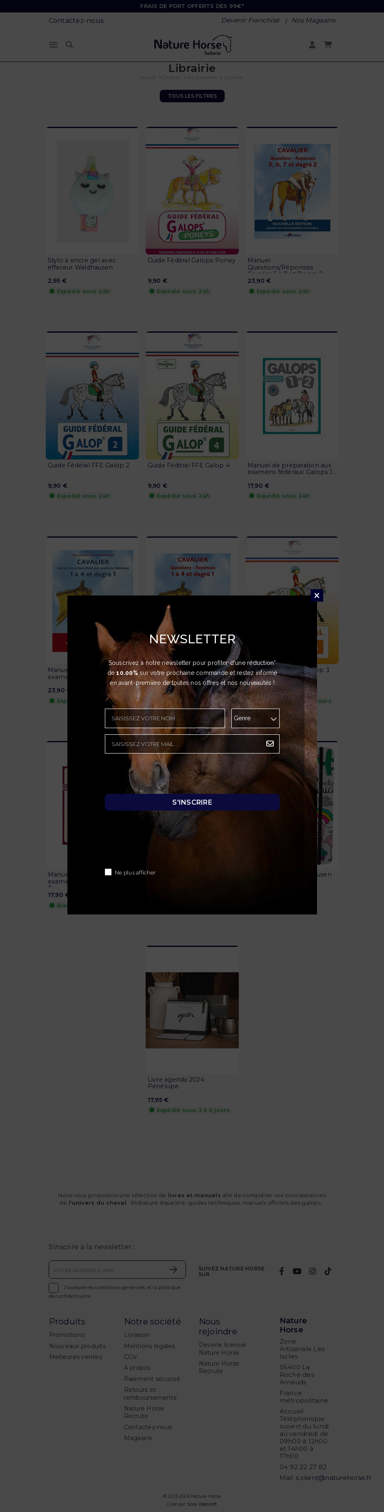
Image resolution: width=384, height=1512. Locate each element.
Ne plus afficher (135, 873)
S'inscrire (192, 802)
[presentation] (168, 776)
